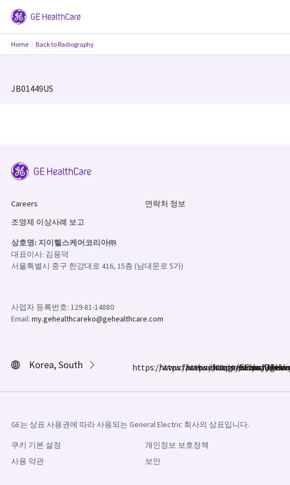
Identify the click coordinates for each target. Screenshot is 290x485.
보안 (153, 461)
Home (19, 44)
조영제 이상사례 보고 (47, 222)
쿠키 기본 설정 (36, 445)
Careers (24, 204)
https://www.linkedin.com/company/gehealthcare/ (219, 367)
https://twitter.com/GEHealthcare (192, 367)
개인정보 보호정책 (177, 445)
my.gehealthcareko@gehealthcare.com (97, 319)
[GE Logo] (46, 15)
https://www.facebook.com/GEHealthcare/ (139, 367)
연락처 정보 (165, 204)
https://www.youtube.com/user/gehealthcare (245, 367)
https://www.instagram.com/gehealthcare (165, 367)
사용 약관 (27, 461)
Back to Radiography (65, 44)
